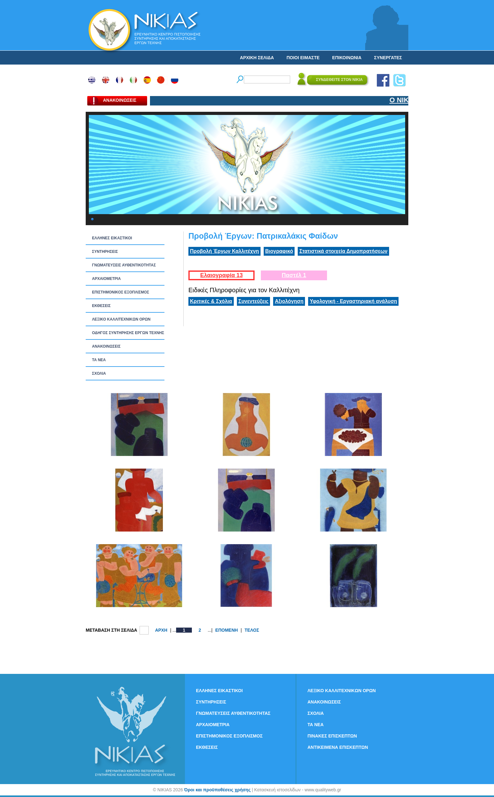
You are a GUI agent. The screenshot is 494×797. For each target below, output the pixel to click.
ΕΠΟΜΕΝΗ (226, 630)
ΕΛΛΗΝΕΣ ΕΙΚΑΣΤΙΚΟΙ (112, 238)
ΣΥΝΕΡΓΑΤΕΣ (388, 57)
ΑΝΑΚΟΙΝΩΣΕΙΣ (106, 346)
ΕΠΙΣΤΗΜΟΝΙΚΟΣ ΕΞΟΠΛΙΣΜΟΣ (120, 292)
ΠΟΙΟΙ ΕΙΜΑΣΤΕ (302, 57)
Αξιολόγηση (289, 301)
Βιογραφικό (279, 251)
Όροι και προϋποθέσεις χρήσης (217, 789)
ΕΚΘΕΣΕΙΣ (101, 306)
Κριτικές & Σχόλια (211, 301)
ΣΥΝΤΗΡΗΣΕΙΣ (105, 251)
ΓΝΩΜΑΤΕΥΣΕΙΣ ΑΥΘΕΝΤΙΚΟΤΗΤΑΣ (124, 265)
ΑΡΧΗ (161, 630)
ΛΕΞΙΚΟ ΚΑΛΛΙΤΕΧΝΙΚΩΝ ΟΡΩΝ (121, 319)
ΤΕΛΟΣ (251, 630)
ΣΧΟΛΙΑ (99, 373)
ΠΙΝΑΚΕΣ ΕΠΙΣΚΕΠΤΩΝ (332, 735)
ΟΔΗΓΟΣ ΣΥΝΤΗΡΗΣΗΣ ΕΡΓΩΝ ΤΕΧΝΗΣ (128, 333)
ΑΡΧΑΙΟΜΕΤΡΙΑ (106, 278)
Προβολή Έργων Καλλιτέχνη (224, 251)
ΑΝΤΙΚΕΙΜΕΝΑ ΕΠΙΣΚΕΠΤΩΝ (337, 747)
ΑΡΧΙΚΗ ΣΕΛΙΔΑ (257, 57)
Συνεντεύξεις (253, 301)
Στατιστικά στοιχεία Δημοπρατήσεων (343, 251)
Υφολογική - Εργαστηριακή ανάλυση (353, 301)
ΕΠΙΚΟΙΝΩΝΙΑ (346, 57)
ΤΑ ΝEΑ (99, 360)
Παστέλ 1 (294, 275)
